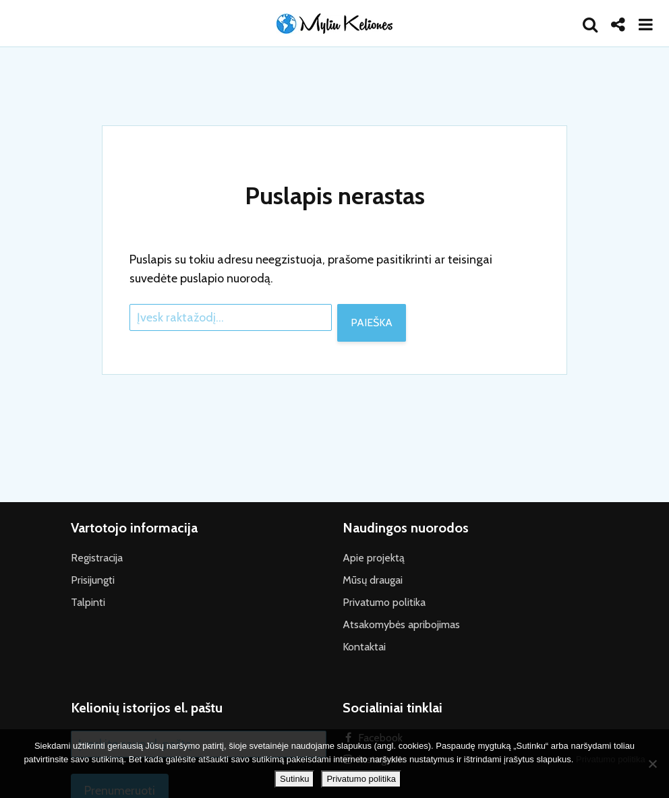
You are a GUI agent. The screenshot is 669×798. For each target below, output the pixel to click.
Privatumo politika (384, 602)
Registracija (97, 557)
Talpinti (88, 602)
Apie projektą (374, 557)
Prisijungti (93, 580)
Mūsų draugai (373, 580)
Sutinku (294, 779)
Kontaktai (364, 646)
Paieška (371, 322)
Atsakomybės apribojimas (401, 624)
